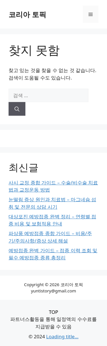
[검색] (17, 109)
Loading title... (62, 336)
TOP (53, 312)
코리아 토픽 (27, 14)
